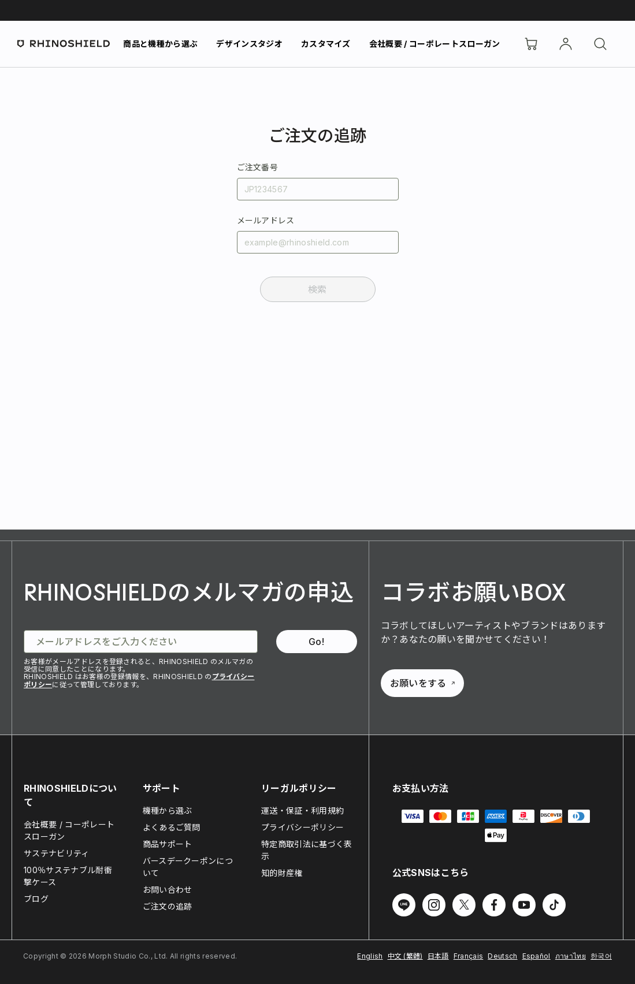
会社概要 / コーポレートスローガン (434, 44)
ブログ (36, 899)
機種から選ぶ (167, 810)
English (370, 956)
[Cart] (531, 44)
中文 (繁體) (405, 956)
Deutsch (502, 956)
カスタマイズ (326, 44)
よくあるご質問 (171, 827)
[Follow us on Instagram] (433, 904)
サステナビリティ (57, 853)
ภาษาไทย (570, 956)
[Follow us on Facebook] (494, 904)
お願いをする (422, 683)
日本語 (438, 956)
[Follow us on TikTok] (554, 904)
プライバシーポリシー (302, 827)
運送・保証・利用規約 (302, 810)
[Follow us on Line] (403, 904)
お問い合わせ (167, 889)
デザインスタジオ (249, 44)
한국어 (601, 956)
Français (469, 956)
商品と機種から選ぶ (160, 44)
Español (536, 956)
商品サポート (167, 844)
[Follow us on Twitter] (464, 904)
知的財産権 (282, 873)
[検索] (600, 44)
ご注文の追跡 (167, 906)
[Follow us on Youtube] (524, 904)
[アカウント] (565, 44)
